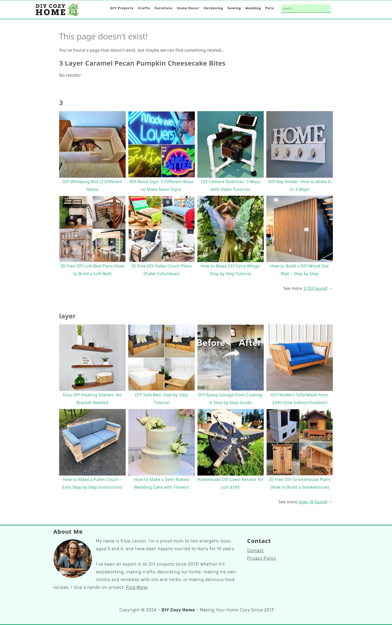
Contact (255, 550)
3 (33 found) (315, 288)
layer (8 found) (312, 502)
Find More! (137, 587)
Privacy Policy (262, 558)
